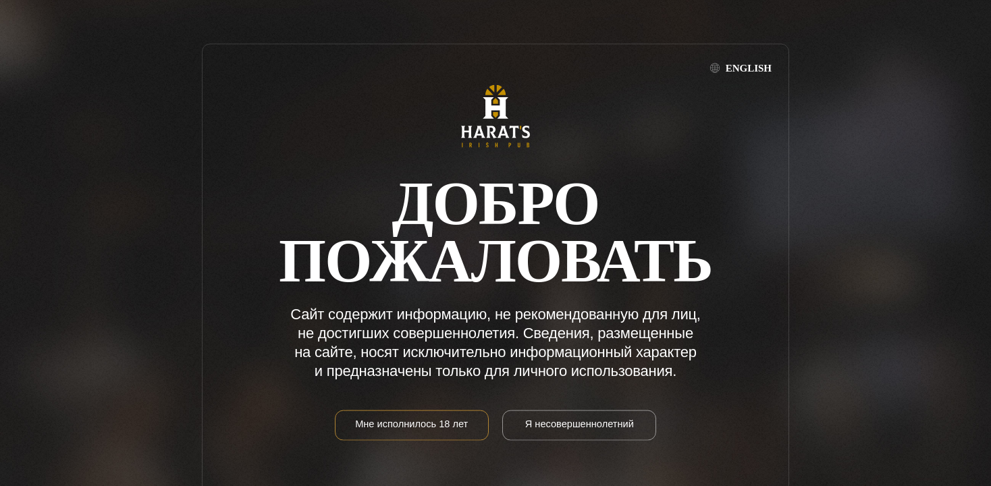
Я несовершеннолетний (579, 423)
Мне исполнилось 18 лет (411, 423)
